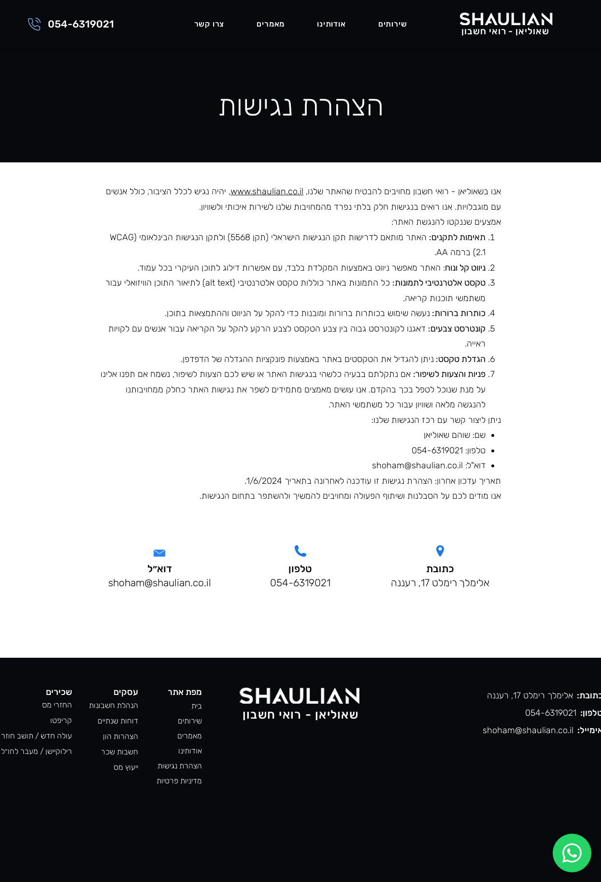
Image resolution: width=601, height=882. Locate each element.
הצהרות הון (120, 736)
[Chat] (572, 853)
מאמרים (189, 735)
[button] (392, 24)
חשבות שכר (119, 751)
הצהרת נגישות (179, 765)
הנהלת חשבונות (113, 705)
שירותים (190, 720)
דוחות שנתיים (118, 720)
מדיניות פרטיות (179, 780)
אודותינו (190, 750)
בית (196, 705)
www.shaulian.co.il (266, 191)
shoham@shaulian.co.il (417, 465)
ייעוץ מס (126, 767)
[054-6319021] (69, 24)
